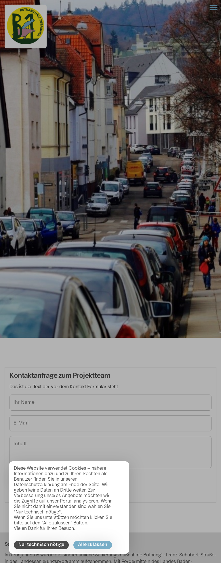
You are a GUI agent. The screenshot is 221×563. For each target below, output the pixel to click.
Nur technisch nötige (41, 545)
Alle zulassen (92, 545)
